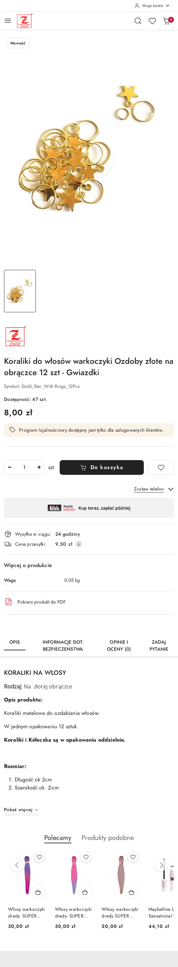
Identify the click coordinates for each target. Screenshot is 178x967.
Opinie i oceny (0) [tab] (119, 645)
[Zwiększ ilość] (39, 467)
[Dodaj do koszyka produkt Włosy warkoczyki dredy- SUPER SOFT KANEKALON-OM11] (38, 892)
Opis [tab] (14, 642)
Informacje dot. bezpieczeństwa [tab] (63, 645)
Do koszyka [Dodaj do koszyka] (101, 467)
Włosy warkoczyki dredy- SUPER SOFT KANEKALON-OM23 (73, 913)
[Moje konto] (152, 5)
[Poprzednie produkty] (17, 865)
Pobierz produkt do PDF (35, 602)
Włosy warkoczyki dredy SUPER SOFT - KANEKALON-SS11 (120, 913)
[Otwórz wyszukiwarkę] (138, 20)
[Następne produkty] (161, 865)
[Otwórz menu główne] (8, 20)
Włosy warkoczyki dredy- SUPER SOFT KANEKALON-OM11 (26, 913)
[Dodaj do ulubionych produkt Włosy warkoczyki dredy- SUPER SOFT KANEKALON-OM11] (39, 857)
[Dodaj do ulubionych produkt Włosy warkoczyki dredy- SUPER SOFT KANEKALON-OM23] (86, 857)
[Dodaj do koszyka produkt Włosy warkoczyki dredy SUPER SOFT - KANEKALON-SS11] (132, 892)
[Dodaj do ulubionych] (161, 467)
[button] (57, 841)
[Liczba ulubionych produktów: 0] (152, 20)
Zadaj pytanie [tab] (159, 645)
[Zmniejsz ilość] (9, 467)
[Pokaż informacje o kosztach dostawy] (78, 544)
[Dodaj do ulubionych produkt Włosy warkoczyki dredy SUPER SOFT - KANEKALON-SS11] (133, 857)
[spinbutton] (24, 467)
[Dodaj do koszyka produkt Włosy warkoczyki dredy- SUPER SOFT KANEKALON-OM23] (85, 892)
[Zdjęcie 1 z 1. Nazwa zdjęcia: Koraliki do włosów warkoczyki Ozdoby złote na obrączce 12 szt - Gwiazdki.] (20, 291)
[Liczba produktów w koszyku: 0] (166, 20)
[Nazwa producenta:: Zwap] (15, 335)
